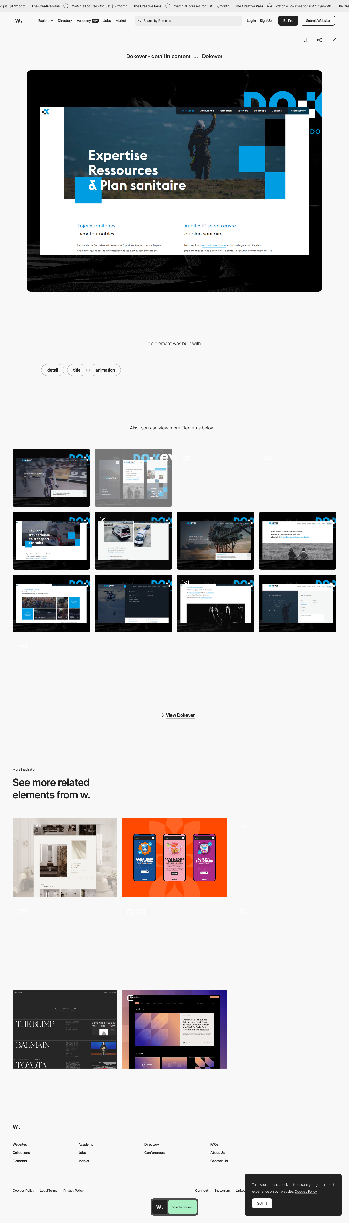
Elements (20, 1161)
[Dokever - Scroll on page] (51, 666)
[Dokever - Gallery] (133, 541)
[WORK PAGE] (65, 1029)
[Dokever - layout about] (51, 541)
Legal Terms (49, 1190)
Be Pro (288, 20)
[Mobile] (133, 478)
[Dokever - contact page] (297, 603)
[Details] (65, 857)
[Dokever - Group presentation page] (297, 541)
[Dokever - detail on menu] (133, 603)
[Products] (174, 857)
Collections (21, 1152)
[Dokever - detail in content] (215, 603)
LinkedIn (242, 1190)
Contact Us (219, 1161)
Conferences (154, 1152)
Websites (20, 1144)
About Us (217, 1152)
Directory (65, 20)
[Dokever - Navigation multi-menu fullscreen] (297, 478)
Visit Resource (182, 1207)
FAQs (214, 1144)
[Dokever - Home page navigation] (51, 603)
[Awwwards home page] (159, 1207)
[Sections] (174, 943)
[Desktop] (51, 478)
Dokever (212, 56)
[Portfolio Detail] (284, 857)
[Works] (284, 943)
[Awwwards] (18, 21)
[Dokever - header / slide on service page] (215, 541)
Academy (88, 20)
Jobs (107, 20)
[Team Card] (65, 943)
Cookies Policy (23, 1190)
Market (121, 20)
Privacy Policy (73, 1190)
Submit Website (318, 20)
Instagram (222, 1190)
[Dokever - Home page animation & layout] (215, 478)
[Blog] (174, 1029)
